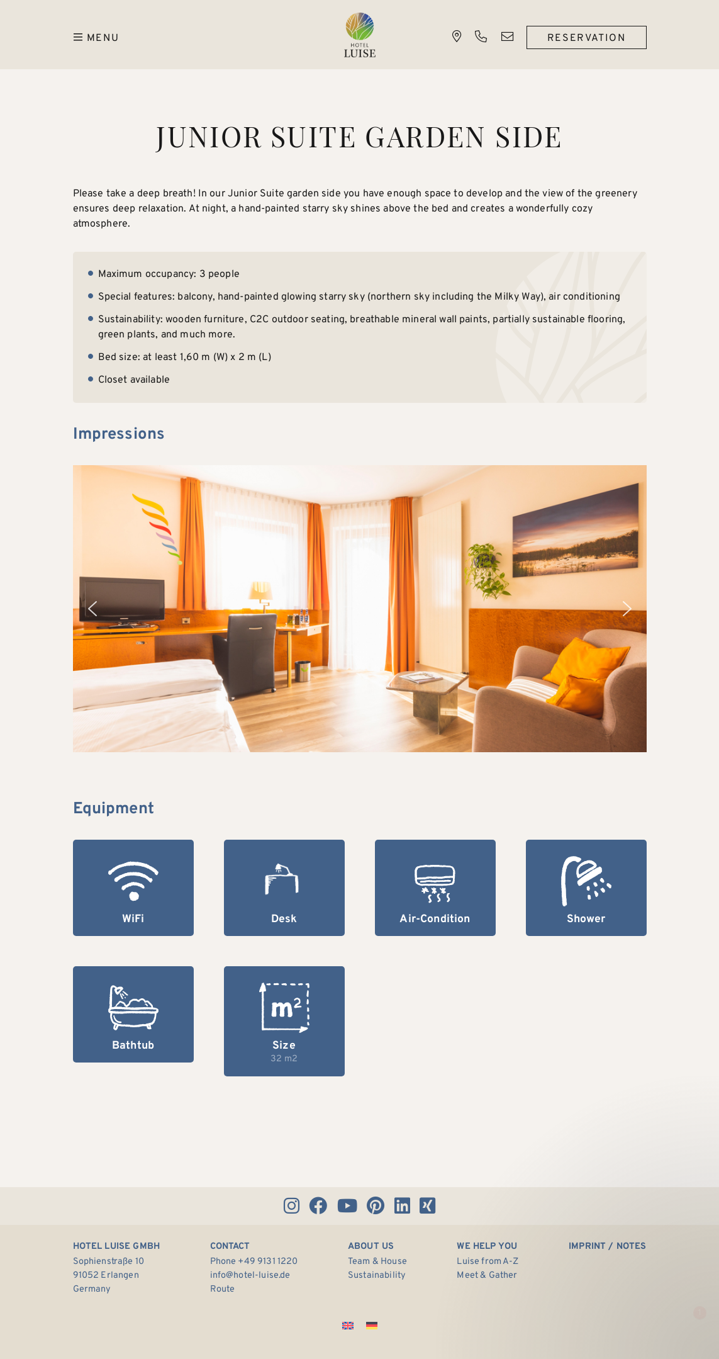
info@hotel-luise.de (250, 1276)
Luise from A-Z (487, 1262)
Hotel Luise (360, 35)
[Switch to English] (348, 1326)
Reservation (586, 38)
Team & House (377, 1262)
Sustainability (377, 1276)
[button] (92, 609)
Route (222, 1289)
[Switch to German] (372, 1326)
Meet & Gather (487, 1276)
